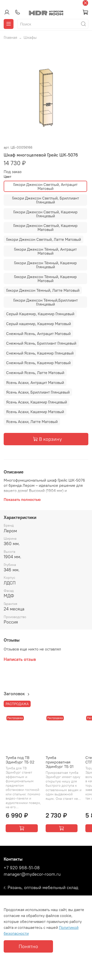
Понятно (28, 946)
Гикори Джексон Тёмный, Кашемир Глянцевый (45, 264)
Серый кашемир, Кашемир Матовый (38, 323)
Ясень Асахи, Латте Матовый (32, 421)
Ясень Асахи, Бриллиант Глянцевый (38, 392)
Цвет (7, 177)
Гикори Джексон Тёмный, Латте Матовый (42, 290)
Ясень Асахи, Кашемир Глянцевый (36, 402)
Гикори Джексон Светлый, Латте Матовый (43, 239)
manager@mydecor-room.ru (32, 874)
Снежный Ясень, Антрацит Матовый (38, 333)
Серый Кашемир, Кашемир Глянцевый (40, 313)
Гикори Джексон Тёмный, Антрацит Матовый (45, 251)
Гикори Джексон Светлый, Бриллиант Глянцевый (45, 200)
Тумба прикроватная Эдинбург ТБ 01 (60, 762)
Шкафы (30, 37)
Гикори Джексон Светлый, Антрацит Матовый (45, 186)
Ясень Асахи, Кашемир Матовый (35, 411)
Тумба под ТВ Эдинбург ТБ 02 (20, 759)
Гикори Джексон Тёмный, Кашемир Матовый (45, 278)
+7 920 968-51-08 (22, 868)
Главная (10, 37)
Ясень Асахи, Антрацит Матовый (35, 382)
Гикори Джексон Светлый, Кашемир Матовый (45, 227)
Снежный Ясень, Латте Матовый (35, 372)
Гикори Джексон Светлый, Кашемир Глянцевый (45, 213)
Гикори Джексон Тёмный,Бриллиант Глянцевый (45, 302)
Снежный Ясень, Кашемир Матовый (38, 362)
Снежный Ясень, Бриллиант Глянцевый (41, 343)
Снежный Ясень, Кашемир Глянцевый (40, 353)
